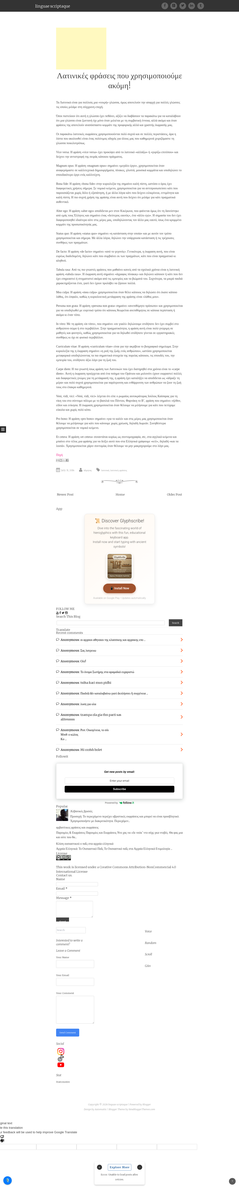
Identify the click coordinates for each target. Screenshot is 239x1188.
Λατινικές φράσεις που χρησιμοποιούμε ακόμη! (119, 80)
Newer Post (65, 494)
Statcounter (63, 1078)
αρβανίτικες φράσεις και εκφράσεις (77, 825)
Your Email (62, 971)
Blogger (147, 1101)
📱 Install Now (119, 588)
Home (120, 494)
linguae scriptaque (52, 6)
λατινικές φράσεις (118, 470)
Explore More (119, 1167)
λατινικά (105, 470)
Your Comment (65, 989)
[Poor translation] (2, 1136)
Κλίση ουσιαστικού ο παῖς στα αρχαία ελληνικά (84, 842)
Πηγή (59, 455)
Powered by (119, 801)
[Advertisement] (81, 48)
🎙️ (7, 1180)
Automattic (101, 1106)
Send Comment (68, 1029)
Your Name (62, 954)
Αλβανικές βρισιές (81, 809)
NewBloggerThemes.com (142, 1106)
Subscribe (119, 787)
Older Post (174, 494)
